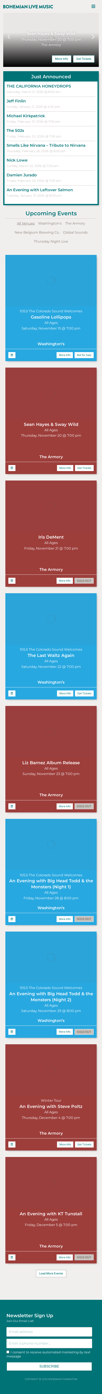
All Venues (26, 223)
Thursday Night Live (51, 241)
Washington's (50, 223)
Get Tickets (83, 58)
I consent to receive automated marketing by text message (48, 1354)
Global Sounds (75, 232)
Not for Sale (84, 355)
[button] (9, 37)
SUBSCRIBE (49, 1366)
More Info (61, 58)
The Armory (75, 223)
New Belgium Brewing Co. (37, 232)
